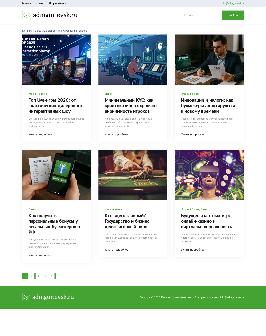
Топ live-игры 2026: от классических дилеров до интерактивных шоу (54, 105)
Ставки (40, 3)
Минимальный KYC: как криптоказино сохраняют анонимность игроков (132, 108)
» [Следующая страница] (58, 281)
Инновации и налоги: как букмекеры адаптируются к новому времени (208, 108)
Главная (26, 3)
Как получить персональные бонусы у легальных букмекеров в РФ (56, 229)
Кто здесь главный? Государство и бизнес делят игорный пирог (129, 226)
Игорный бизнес (58, 3)
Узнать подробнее (40, 134)
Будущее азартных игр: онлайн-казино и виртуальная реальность (209, 226)
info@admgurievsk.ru (232, 3)
